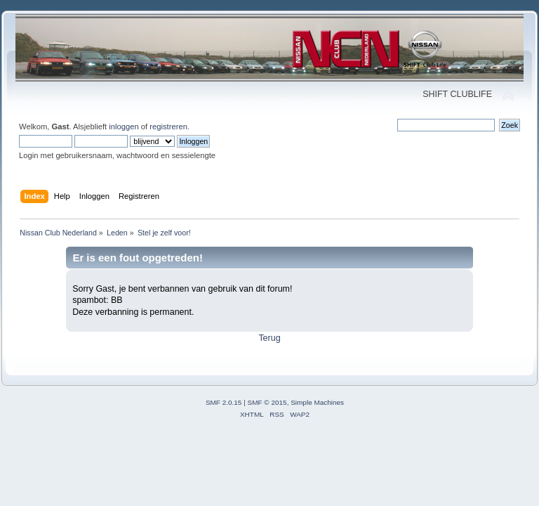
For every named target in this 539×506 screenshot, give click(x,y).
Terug (269, 338)
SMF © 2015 (267, 402)
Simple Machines (317, 402)
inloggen (123, 126)
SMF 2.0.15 (224, 402)
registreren (168, 126)
